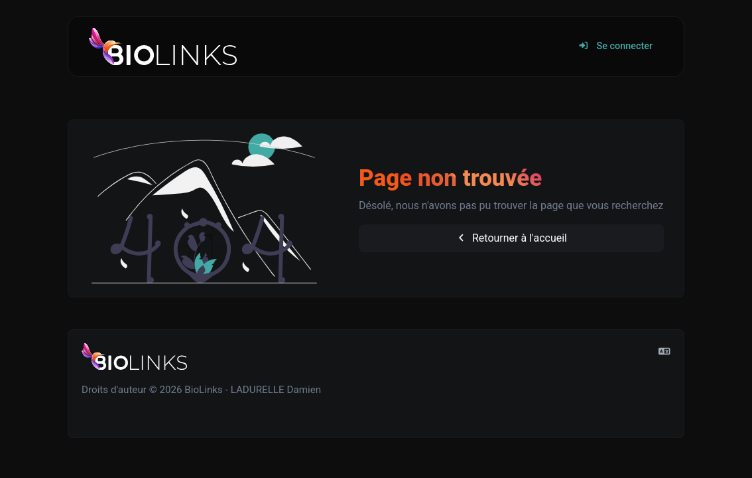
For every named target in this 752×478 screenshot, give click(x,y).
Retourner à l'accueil (511, 238)
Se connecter (615, 46)
